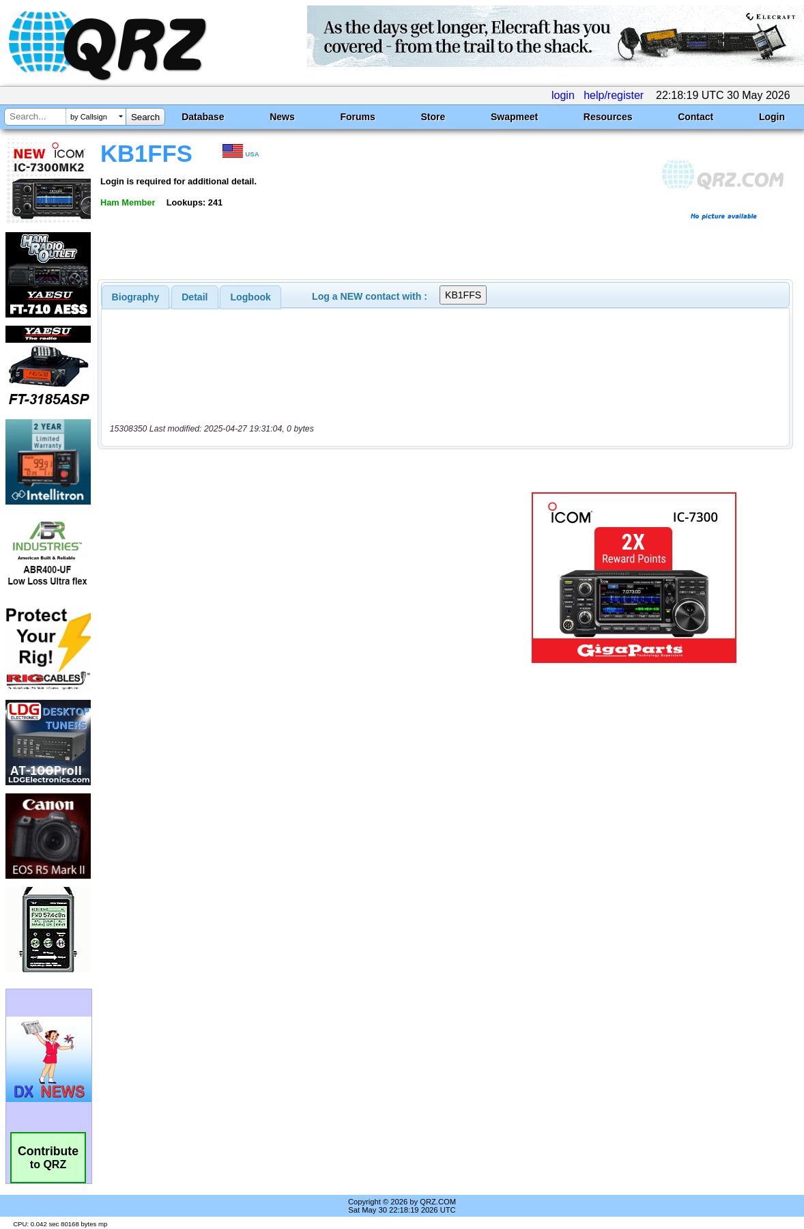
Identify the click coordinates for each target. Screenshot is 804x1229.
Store (432, 116)
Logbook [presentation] (251, 297)
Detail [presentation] (194, 297)
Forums (357, 116)
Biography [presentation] (136, 297)
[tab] (136, 297)
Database (203, 116)
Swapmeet (514, 116)
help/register (614, 95)
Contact (695, 116)
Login (772, 116)
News (282, 116)
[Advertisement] (297, 577)
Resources (608, 116)
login (563, 95)
